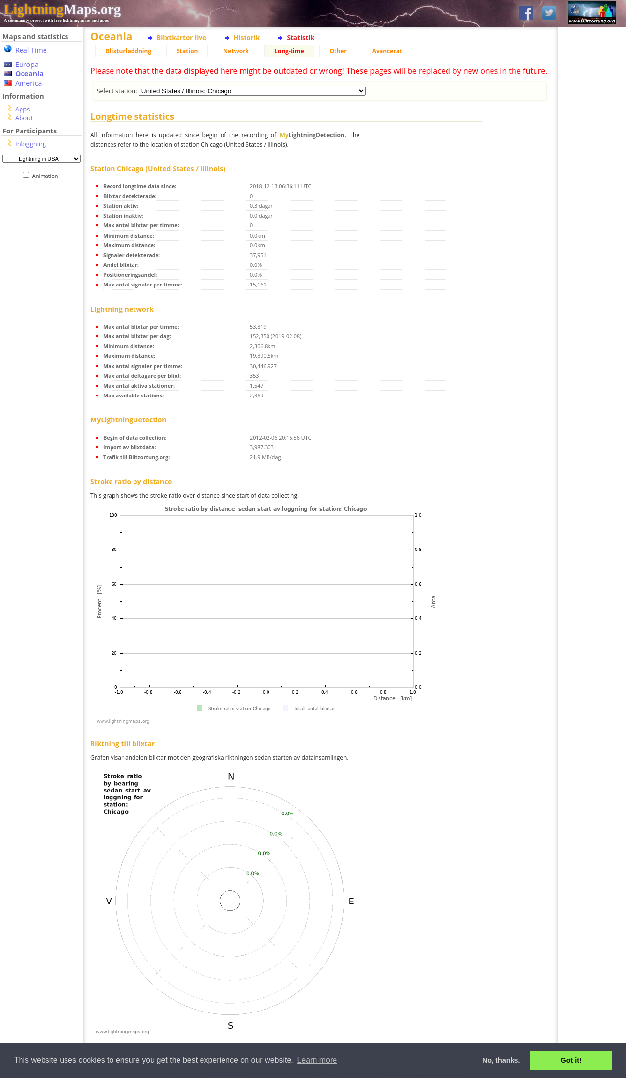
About (24, 117)
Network (236, 51)
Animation (47, 175)
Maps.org (62, 9)
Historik (246, 37)
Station (187, 51)
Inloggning (30, 143)
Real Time (31, 50)
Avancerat (387, 51)
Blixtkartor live (181, 37)
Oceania (29, 73)
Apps (22, 109)
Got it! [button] (571, 1060)
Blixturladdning (128, 51)
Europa (27, 64)
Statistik (300, 37)
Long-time (289, 51)
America (28, 83)
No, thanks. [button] (501, 1060)
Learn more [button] (317, 1060)
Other (338, 51)
